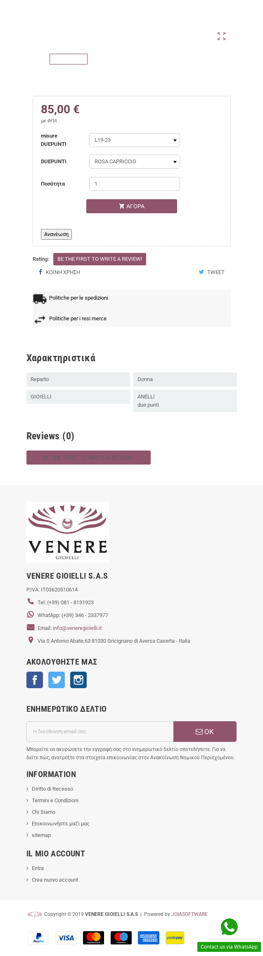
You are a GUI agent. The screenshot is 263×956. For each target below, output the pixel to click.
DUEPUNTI (53, 161)
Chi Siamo (43, 812)
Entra (38, 868)
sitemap (41, 835)
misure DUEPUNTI (53, 140)
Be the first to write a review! (99, 259)
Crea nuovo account (55, 880)
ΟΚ (205, 731)
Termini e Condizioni (55, 800)
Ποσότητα (53, 184)
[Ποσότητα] (134, 184)
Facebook (34, 680)
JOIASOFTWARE (189, 914)
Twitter (56, 680)
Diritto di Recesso (52, 789)
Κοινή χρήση (59, 272)
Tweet (212, 272)
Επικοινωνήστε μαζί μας (61, 823)
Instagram (78, 680)
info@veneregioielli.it (77, 628)
